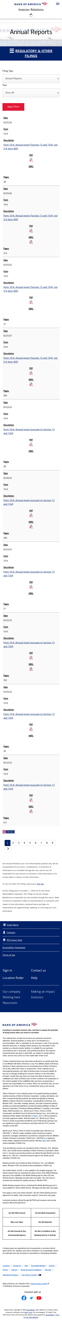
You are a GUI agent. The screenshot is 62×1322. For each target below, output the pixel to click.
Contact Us (17, 1266)
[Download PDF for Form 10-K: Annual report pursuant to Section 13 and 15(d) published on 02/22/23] (31, 657)
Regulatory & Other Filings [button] (31, 53)
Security (14, 1270)
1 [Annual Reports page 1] (7, 842)
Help (34, 978)
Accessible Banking (38, 1266)
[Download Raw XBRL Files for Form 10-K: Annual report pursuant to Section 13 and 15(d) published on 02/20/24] (31, 526)
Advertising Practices (10, 1275)
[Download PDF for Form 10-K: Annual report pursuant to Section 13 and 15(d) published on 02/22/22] (31, 800)
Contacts (11, 932)
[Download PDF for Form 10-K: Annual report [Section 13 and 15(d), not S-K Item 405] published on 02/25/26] (31, 230)
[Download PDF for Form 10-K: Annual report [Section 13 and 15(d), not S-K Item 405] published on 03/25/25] (31, 302)
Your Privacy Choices (29, 1275)
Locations (6, 1266)
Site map (48, 1270)
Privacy (5, 1270)
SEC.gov (40, 884)
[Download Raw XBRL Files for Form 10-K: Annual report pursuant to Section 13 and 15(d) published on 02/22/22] (31, 811)
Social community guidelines (31, 1270)
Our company (12, 991)
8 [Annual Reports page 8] (47, 842)
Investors (37, 997)
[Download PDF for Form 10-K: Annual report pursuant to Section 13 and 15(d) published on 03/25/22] (31, 729)
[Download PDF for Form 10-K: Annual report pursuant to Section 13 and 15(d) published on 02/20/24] (31, 515)
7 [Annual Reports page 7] (41, 842)
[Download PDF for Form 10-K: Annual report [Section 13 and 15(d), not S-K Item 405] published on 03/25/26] (31, 159)
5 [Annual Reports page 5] (30, 842)
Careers (52, 1266)
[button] (57, 4)
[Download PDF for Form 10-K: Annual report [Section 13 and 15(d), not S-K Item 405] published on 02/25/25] (31, 373)
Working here (11, 997)
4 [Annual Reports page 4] (24, 842)
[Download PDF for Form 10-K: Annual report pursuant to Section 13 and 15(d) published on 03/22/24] (31, 444)
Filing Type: (7, 71)
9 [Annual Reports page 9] (52, 842)
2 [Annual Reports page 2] (13, 842)
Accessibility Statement (13, 947)
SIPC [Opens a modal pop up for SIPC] (36, 1116)
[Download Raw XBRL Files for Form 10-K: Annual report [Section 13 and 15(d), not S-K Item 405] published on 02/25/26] (31, 241)
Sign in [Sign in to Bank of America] (7, 970)
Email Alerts (10, 924)
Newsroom (10, 1003)
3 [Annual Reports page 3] (19, 842)
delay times (28, 1312)
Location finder (13, 978)
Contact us (38, 970)
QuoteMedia (30, 1310)
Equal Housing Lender (39, 1284)
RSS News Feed (14, 940)
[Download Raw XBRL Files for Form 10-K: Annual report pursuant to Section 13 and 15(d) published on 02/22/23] (31, 668)
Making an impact (43, 991)
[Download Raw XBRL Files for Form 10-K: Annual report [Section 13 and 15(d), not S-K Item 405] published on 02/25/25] (31, 384)
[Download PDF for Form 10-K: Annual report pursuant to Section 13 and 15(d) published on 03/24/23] (31, 586)
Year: (4, 85)
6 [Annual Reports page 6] (35, 842)
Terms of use (8, 955)
